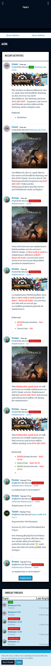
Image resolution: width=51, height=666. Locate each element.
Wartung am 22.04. (37, 130)
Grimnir (15, 64)
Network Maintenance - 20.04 (26, 501)
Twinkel (15, 511)
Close (19, 662)
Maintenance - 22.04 (21, 203)
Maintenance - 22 (20, 343)
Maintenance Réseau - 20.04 (25, 485)
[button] (2, 3)
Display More (25, 578)
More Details (8, 662)
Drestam (15, 197)
